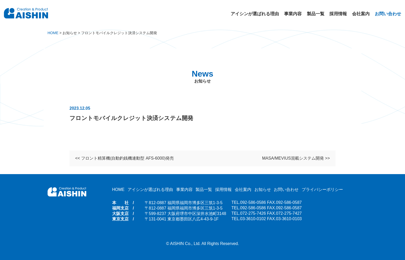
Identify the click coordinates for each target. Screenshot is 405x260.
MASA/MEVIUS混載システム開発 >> (296, 159)
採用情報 (338, 13)
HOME (118, 189)
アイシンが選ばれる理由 (255, 13)
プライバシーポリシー (322, 189)
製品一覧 (315, 13)
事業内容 (293, 13)
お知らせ (262, 189)
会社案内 (361, 13)
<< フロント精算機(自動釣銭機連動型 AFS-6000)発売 (124, 159)
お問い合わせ (388, 13)
